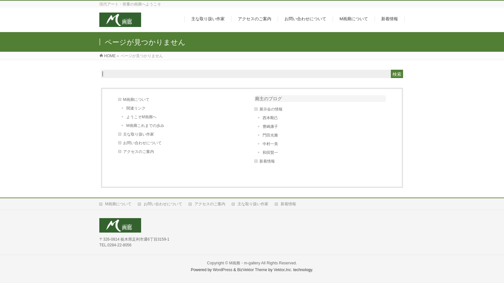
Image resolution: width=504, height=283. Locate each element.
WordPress (222, 270)
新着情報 (267, 161)
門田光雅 (270, 135)
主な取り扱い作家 (138, 134)
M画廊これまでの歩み (145, 125)
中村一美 (270, 144)
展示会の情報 (271, 109)
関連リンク (136, 108)
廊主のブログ (268, 98)
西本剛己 (270, 118)
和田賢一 (270, 152)
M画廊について (136, 99)
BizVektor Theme (252, 270)
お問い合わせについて (142, 143)
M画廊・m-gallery (244, 263)
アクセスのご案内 (138, 151)
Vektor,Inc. (283, 270)
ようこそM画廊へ (141, 117)
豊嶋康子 (270, 126)
